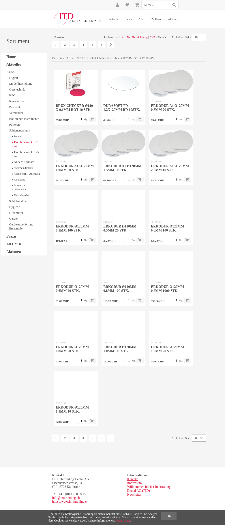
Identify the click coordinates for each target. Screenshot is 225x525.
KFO (12, 95)
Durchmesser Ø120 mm (25, 144)
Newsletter (134, 494)
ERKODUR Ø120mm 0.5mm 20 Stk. (119, 228)
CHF (152, 37)
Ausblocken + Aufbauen (26, 173)
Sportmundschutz (22, 167)
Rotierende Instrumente (24, 119)
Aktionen (173, 19)
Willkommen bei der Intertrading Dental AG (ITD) (149, 488)
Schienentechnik (19, 130)
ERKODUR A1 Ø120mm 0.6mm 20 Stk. (170, 108)
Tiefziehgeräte (20, 195)
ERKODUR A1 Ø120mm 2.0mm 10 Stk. (170, 168)
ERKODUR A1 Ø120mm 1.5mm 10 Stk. (122, 168)
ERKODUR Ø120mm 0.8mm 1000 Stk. (167, 289)
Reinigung (18, 179)
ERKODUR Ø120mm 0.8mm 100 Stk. (119, 289)
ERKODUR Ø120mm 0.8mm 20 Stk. (72, 349)
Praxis (141, 19)
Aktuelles (114, 19)
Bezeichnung (140, 37)
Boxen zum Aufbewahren (19, 187)
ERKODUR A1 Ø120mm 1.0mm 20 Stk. (75, 168)
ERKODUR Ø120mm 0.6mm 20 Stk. (72, 289)
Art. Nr (126, 37)
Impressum (134, 483)
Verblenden (16, 113)
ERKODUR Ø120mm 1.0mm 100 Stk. (119, 349)
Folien (16, 136)
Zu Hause (156, 19)
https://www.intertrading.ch (70, 501)
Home (11, 57)
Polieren (14, 124)
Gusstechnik (17, 89)
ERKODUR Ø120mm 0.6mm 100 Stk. (167, 228)
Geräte (13, 218)
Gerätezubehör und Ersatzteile (21, 226)
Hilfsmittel (16, 212)
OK (169, 516)
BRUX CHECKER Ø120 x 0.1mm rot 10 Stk (74, 108)
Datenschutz (123, 520)
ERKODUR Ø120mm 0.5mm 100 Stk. (72, 228)
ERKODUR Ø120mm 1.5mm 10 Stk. (72, 409)
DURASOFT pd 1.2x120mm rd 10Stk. (121, 108)
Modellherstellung (20, 83)
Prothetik (15, 107)
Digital (13, 78)
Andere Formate (23, 162)
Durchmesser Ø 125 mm (25, 154)
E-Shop (57, 58)
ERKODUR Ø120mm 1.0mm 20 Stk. (167, 349)
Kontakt (132, 479)
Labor (129, 19)
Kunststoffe (16, 101)
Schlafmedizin (18, 201)
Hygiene (14, 207)
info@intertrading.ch (66, 498)
